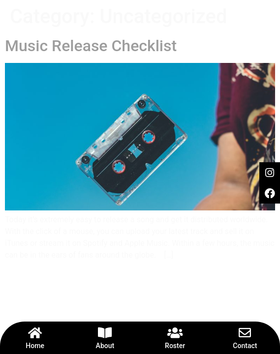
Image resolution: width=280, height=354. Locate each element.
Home (35, 346)
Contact (245, 346)
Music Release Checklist (91, 45)
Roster (175, 346)
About (105, 346)
